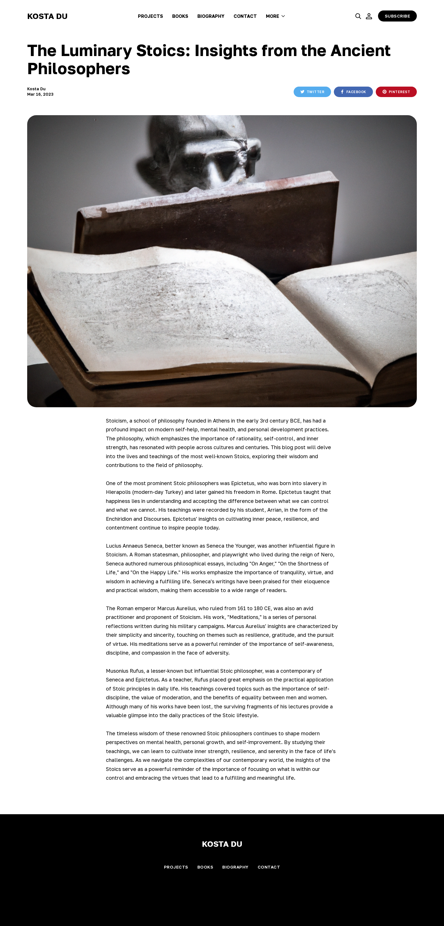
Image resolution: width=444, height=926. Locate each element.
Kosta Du (47, 16)
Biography (211, 16)
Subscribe (397, 15)
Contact (245, 16)
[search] (358, 16)
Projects (150, 16)
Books (180, 16)
